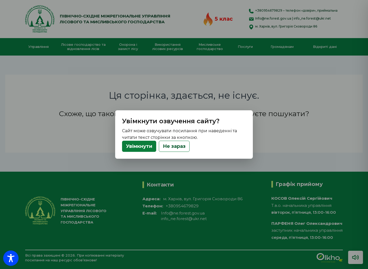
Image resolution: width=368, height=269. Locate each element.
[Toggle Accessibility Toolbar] (11, 258)
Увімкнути (139, 146)
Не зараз (174, 146)
